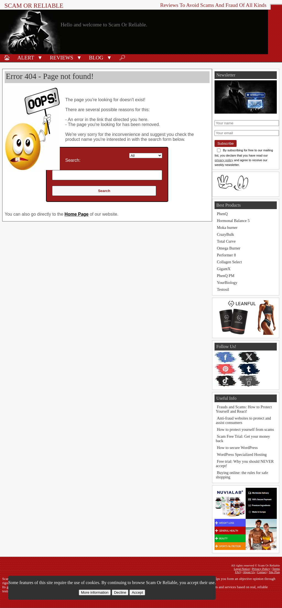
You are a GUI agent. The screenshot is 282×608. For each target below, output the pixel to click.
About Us (249, 572)
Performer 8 (226, 255)
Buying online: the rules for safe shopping (242, 474)
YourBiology (227, 282)
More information (95, 592)
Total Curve (226, 241)
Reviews (61, 58)
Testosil (223, 289)
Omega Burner (228, 248)
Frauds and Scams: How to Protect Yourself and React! (244, 409)
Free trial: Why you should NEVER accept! (244, 463)
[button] (40, 57)
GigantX (224, 269)
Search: (72, 160)
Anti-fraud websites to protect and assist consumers (243, 420)
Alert (25, 58)
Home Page (76, 214)
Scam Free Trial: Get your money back (243, 438)
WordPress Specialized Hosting (242, 454)
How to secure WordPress (237, 447)
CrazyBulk (225, 234)
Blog (96, 58)
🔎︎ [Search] (122, 58)
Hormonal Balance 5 (233, 220)
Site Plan (274, 572)
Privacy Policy (261, 568)
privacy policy (224, 160)
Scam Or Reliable (33, 5)
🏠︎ (7, 58)
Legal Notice (242, 568)
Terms (276, 568)
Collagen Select (229, 262)
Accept (137, 592)
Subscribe (225, 143)
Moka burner (227, 227)
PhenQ (222, 214)
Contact (262, 572)
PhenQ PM (225, 275)
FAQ (238, 572)
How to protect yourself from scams (245, 429)
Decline (120, 592)
